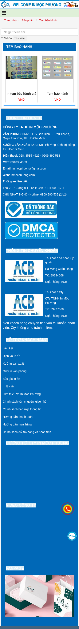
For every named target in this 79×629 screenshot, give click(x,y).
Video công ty (21, 505)
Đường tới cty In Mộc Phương (37, 443)
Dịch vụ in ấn (11, 356)
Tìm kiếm (19, 38)
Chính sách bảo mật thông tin (22, 409)
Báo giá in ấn (11, 378)
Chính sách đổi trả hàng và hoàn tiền (27, 432)
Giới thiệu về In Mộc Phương (22, 394)
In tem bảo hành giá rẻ (21, 95)
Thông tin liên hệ (24, 118)
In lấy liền (9, 386)
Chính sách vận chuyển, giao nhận (25, 401)
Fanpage (15, 568)
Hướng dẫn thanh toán (17, 416)
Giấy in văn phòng (15, 371)
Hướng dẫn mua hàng (17, 424)
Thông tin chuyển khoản (32, 251)
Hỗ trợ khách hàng (27, 340)
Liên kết (8, 348)
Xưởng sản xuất (13, 363)
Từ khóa (6, 38)
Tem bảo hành (57, 93)
